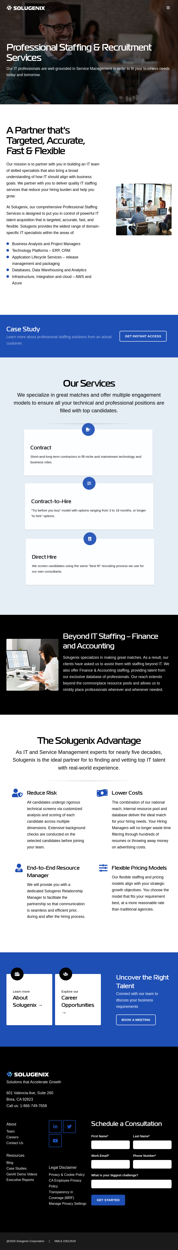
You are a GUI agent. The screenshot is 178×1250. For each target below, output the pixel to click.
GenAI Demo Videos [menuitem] (21, 1174)
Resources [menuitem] (15, 1155)
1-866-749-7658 (33, 1106)
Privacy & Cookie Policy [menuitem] (67, 1174)
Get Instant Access (143, 336)
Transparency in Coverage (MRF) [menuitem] (61, 1195)
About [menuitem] (11, 1124)
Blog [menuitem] (9, 1162)
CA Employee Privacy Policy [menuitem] (65, 1183)
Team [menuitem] (10, 1131)
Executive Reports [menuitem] (20, 1180)
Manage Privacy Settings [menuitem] (67, 1203)
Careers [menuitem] (12, 1137)
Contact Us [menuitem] (14, 1143)
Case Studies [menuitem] (16, 1168)
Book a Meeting (135, 1020)
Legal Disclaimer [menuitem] (63, 1167)
